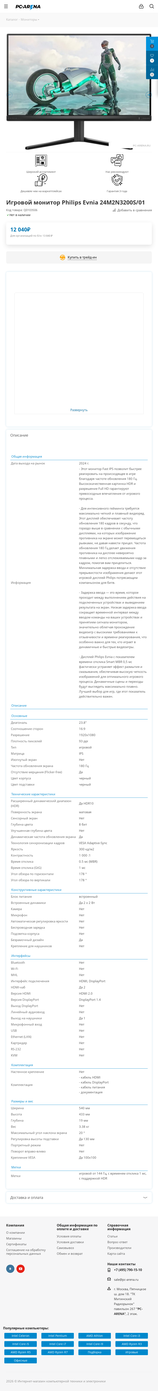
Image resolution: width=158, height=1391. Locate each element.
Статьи (112, 1236)
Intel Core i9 (94, 1344)
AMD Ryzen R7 (58, 1352)
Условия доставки (70, 1242)
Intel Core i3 (131, 1336)
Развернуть (79, 410)
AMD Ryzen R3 (132, 1344)
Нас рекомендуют (117, 172)
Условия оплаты (69, 1236)
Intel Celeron (20, 1336)
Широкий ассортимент (41, 172)
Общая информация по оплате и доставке (77, 1227)
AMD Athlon (94, 1336)
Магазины (14, 1238)
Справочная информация (118, 1227)
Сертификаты (16, 1244)
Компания (15, 1225)
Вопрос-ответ (117, 1242)
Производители (119, 1248)
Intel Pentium (57, 1336)
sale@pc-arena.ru (126, 1279)
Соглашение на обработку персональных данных (26, 1252)
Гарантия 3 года (117, 191)
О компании (15, 1232)
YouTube (20, 1269)
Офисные (20, 1360)
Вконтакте (10, 1269)
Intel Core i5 (20, 1344)
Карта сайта (116, 1253)
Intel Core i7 (57, 1344)
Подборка (94, 1352)
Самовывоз (65, 1248)
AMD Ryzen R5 (21, 1352)
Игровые (131, 1352)
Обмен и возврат (70, 1253)
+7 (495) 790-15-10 (128, 1270)
